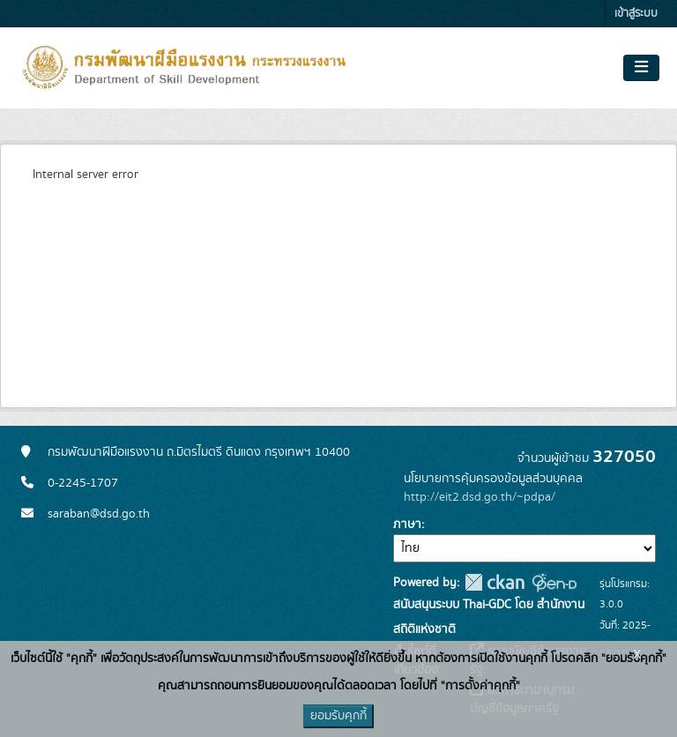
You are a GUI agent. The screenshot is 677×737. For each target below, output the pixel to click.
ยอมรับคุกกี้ (338, 716)
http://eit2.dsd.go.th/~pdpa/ (479, 497)
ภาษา (407, 524)
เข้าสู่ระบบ (636, 13)
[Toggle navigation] (641, 68)
